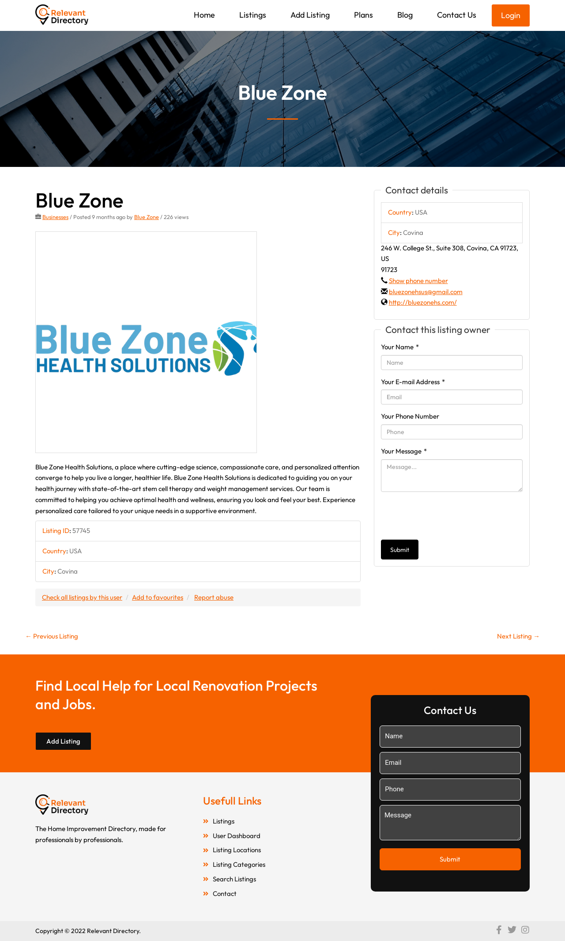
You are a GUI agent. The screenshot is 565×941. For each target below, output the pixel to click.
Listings (252, 15)
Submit (399, 550)
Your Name (400, 347)
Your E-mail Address (413, 382)
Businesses (55, 216)
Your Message (404, 451)
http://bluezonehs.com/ (423, 302)
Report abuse (214, 597)
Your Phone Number (410, 416)
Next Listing (518, 636)
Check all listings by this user (82, 597)
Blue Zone (146, 216)
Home (204, 15)
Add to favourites (157, 597)
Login (510, 15)
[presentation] (448, 516)
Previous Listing (51, 636)
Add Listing (310, 15)
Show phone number (418, 280)
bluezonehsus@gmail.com (426, 291)
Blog (405, 15)
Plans (363, 15)
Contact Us (456, 15)
